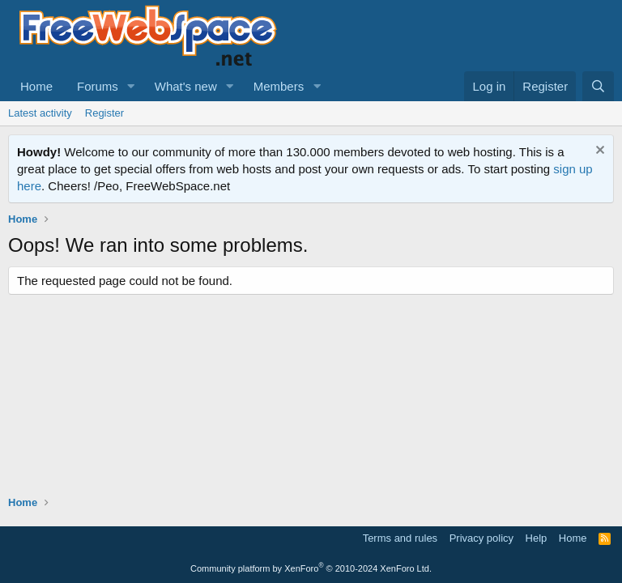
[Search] (598, 86)
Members (279, 86)
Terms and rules (400, 538)
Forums (97, 86)
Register (104, 113)
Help (536, 538)
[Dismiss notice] (598, 151)
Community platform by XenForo (311, 568)
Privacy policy (481, 538)
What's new (186, 86)
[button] (131, 86)
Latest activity (40, 113)
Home (36, 86)
